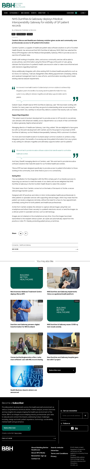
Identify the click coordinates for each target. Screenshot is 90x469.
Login (83, 13)
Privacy (53, 456)
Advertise (54, 450)
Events (33, 13)
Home (6, 13)
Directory (42, 13)
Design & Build (38, 366)
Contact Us (35, 459)
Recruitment (75, 268)
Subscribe (72, 13)
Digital (13, 34)
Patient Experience (21, 34)
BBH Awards (25, 13)
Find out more (7, 438)
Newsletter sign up (38, 456)
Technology (29, 34)
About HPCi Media (38, 453)
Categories (14, 13)
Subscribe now (55, 370)
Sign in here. (18, 433)
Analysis (77, 301)
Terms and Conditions (59, 453)
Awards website (57, 447)
